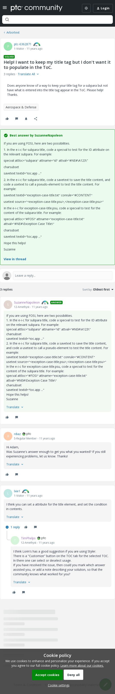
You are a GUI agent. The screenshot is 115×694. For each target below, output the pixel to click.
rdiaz (17, 434)
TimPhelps (28, 538)
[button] (4, 9)
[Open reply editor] (57, 276)
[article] (57, 360)
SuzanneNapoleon (27, 302)
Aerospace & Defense (21, 107)
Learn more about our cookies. (82, 665)
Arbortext (13, 32)
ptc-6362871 (23, 44)
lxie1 (17, 491)
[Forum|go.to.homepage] (36, 8)
